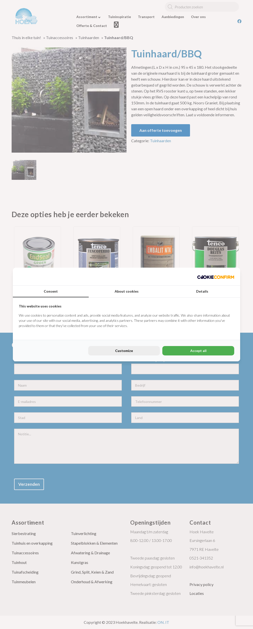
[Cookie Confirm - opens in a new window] (215, 277)
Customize (124, 351)
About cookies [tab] (127, 291)
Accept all (198, 351)
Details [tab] (202, 291)
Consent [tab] (51, 291)
